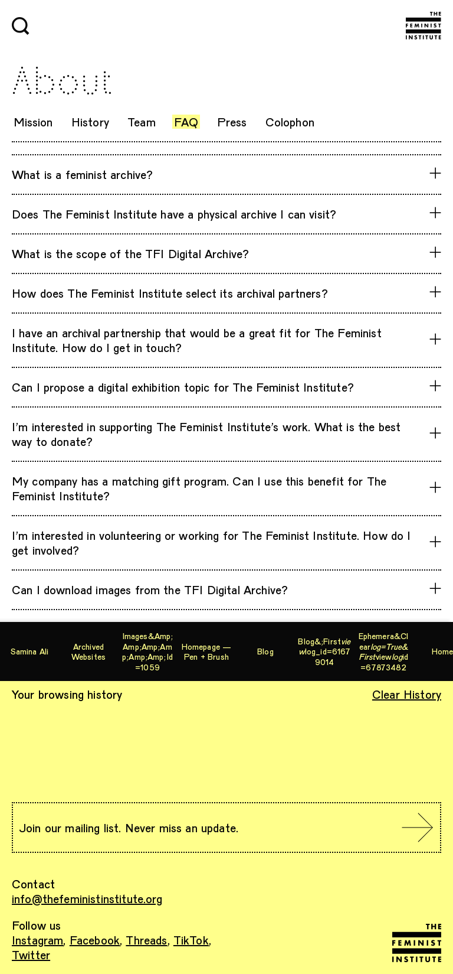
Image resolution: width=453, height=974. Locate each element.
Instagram (37, 940)
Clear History (406, 694)
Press (232, 122)
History (90, 122)
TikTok (191, 940)
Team (141, 122)
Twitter (31, 954)
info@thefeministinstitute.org (87, 898)
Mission (33, 122)
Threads (146, 940)
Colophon (289, 122)
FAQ (186, 122)
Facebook (95, 940)
